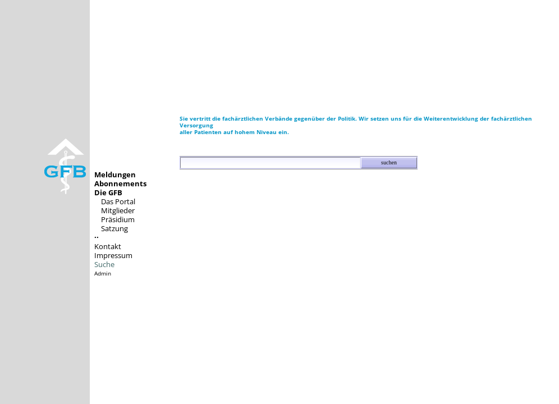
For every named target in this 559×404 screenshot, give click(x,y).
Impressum (113, 255)
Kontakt (107, 246)
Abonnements (120, 183)
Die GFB (108, 192)
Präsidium (118, 219)
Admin (102, 273)
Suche (104, 264)
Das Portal (118, 201)
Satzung (114, 228)
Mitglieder (118, 210)
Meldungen (115, 174)
